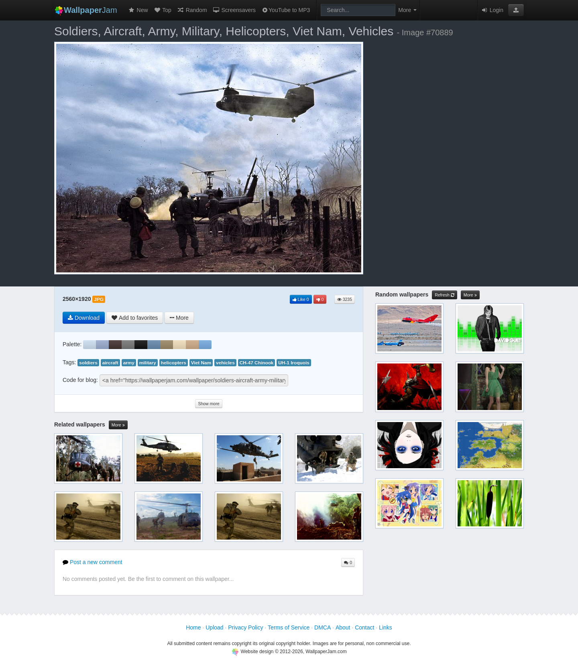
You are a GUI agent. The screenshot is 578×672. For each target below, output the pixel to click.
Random (192, 10)
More (118, 425)
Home (193, 627)
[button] (516, 10)
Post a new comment (92, 562)
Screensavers (234, 10)
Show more (208, 403)
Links (385, 627)
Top (162, 10)
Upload (214, 627)
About (343, 627)
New (138, 10)
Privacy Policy (245, 627)
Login (492, 10)
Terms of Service (288, 627)
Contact (364, 627)
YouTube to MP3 (285, 10)
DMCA (322, 627)
